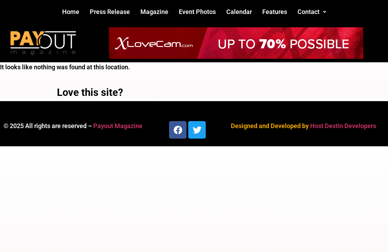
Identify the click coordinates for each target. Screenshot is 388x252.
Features (274, 11)
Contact (312, 11)
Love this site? (90, 92)
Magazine (154, 11)
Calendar (239, 11)
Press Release (110, 11)
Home (70, 11)
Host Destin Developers (343, 126)
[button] (311, 12)
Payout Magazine (117, 126)
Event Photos (197, 11)
